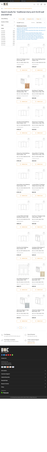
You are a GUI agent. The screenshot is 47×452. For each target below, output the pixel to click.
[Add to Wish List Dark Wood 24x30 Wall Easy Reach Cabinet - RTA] (28, 107)
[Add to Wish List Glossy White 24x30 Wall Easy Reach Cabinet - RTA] (28, 170)
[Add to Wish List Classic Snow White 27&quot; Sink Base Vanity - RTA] (44, 296)
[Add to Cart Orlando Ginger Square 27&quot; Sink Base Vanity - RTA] (23, 101)
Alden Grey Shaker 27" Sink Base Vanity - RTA (23, 311)
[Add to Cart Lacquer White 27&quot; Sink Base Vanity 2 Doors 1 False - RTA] (39, 195)
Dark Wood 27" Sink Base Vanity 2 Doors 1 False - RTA (38, 91)
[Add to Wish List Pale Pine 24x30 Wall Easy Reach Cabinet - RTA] (28, 233)
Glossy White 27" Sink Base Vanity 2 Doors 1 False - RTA (38, 154)
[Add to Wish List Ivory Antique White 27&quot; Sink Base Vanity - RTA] (44, 264)
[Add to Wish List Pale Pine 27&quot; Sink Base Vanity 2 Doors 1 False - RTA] (44, 201)
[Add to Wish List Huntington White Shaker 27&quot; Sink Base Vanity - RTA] (44, 233)
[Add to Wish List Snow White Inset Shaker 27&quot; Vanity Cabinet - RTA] (28, 264)
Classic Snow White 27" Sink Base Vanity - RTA (38, 311)
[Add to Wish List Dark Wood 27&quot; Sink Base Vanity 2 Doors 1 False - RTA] (44, 76)
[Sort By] (41, 22)
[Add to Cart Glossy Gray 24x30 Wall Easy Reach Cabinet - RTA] (23, 164)
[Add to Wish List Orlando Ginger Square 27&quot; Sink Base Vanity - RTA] (28, 76)
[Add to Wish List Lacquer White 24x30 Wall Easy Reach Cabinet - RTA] (28, 201)
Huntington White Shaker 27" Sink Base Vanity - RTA (38, 248)
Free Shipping (7, 334)
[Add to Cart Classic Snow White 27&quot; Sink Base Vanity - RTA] (39, 321)
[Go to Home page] (6, 4)
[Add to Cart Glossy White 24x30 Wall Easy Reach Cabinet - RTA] (23, 195)
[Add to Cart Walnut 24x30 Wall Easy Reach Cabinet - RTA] (39, 70)
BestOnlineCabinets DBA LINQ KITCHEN (21, 397)
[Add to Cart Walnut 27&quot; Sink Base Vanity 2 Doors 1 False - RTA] (23, 70)
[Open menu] (2, 4)
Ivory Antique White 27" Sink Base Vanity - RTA (38, 279)
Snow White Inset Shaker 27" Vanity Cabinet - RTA (23, 279)
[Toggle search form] (34, 4)
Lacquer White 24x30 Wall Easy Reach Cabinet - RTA (22, 216)
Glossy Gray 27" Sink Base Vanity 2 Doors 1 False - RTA (38, 122)
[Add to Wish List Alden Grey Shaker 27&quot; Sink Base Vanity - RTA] (28, 296)
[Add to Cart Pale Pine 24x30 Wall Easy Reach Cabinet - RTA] (23, 258)
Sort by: (38, 22)
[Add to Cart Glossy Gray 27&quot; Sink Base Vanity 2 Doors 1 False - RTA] (39, 132)
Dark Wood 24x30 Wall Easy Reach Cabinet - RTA (23, 122)
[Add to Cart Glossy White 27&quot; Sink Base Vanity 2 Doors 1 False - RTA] (39, 164)
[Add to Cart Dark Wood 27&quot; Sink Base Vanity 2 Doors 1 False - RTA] (39, 101)
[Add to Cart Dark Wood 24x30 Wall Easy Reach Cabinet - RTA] (23, 132)
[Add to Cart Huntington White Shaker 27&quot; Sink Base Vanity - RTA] (39, 258)
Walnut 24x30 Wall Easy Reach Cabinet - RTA (38, 59)
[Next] (25, 328)
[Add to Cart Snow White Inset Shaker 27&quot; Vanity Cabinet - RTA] (23, 289)
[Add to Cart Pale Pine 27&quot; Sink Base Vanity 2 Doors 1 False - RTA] (39, 227)
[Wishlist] (38, 4)
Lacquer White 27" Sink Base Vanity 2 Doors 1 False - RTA (38, 185)
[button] (8, 18)
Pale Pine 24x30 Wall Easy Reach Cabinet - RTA (22, 248)
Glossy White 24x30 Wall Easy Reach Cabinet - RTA (23, 185)
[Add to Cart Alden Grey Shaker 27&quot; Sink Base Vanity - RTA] (23, 321)
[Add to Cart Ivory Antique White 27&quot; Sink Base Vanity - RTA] (39, 289)
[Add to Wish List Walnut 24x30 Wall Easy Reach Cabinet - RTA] (44, 44)
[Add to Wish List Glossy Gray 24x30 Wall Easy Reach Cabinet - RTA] (28, 139)
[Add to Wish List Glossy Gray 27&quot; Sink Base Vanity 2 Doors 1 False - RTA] (44, 107)
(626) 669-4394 (17, 1)
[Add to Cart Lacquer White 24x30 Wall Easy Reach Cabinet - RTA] (23, 227)
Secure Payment (31, 334)
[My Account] (41, 4)
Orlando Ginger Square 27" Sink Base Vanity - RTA (23, 91)
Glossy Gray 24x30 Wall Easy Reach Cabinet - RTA (23, 154)
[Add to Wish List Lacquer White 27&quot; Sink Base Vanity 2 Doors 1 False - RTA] (44, 170)
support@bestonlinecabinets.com (31, 1)
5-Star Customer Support (33, 340)
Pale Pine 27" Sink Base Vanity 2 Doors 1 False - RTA (38, 216)
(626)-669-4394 (8, 364)
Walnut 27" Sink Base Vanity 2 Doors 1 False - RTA (23, 59)
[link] (18, 328)
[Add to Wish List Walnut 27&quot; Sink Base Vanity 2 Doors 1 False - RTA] (28, 44)
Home (2, 8)
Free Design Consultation (9, 340)
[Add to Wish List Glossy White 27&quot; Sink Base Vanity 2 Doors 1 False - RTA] (44, 139)
